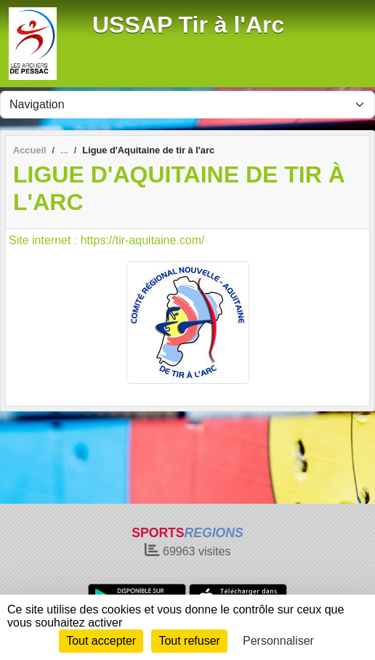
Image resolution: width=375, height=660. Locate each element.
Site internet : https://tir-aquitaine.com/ (106, 240)
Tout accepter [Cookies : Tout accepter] (101, 641)
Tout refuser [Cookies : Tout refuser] (188, 641)
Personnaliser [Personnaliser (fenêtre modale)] (278, 641)
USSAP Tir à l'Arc (188, 25)
